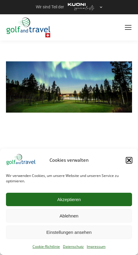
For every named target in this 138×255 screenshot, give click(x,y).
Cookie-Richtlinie (46, 246)
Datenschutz (73, 246)
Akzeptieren (69, 199)
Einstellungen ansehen (69, 232)
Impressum (96, 246)
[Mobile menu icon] (128, 27)
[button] (129, 160)
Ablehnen (69, 215)
